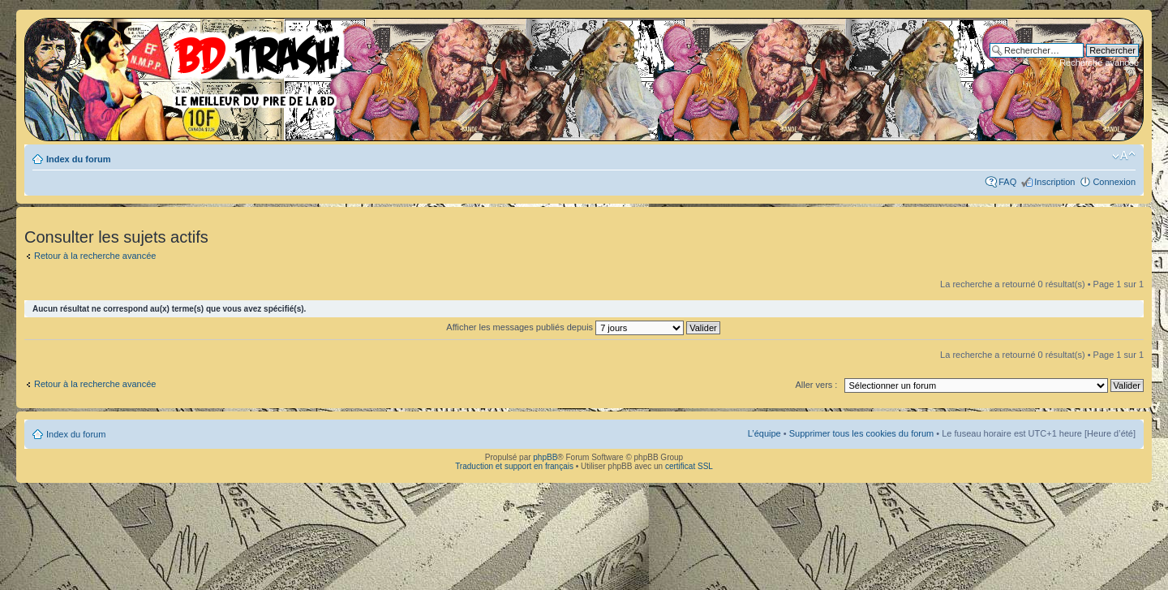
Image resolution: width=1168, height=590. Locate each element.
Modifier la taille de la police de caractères (1124, 156)
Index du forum (78, 159)
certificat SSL (689, 466)
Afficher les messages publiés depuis (582, 327)
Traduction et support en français (514, 466)
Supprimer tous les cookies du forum (861, 433)
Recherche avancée (1099, 62)
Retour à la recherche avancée (95, 256)
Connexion (1114, 182)
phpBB (545, 457)
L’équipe (764, 433)
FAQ (1007, 182)
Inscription (1054, 182)
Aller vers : (816, 385)
